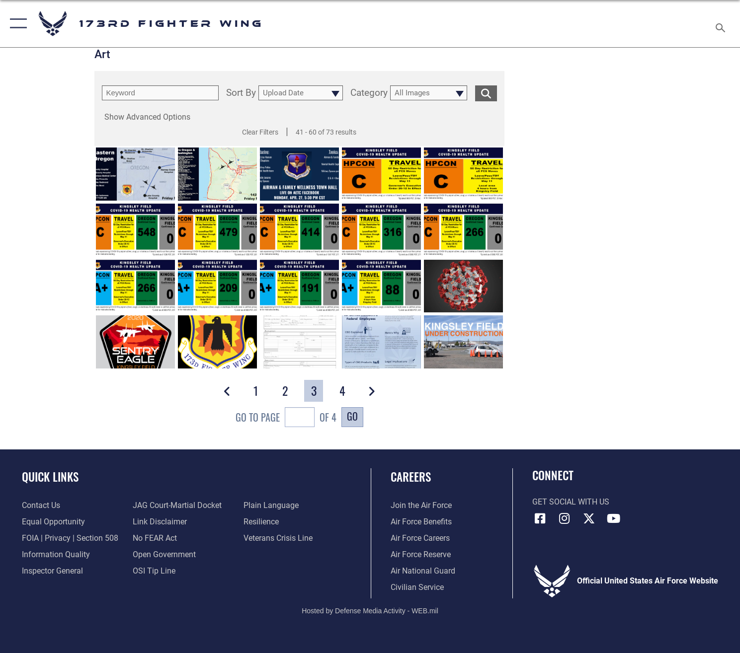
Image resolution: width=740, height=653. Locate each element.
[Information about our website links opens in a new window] (160, 521)
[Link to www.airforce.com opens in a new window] (421, 505)
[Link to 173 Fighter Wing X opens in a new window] (588, 518)
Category (369, 93)
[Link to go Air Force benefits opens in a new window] (421, 521)
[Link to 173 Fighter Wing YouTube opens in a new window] (613, 518)
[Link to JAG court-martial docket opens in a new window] (177, 505)
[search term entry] (160, 92)
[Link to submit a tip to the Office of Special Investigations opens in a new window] (154, 571)
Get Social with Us (570, 502)
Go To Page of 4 (286, 418)
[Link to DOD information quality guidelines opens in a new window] (56, 554)
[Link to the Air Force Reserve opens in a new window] (421, 554)
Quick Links (50, 476)
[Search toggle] (722, 23)
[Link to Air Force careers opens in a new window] (420, 538)
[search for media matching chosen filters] (486, 93)
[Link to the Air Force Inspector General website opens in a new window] (52, 571)
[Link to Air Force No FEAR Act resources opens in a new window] (155, 538)
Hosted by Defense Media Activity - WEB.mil (370, 611)
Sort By (241, 93)
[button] (16, 23)
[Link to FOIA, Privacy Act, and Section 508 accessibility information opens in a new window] (70, 538)
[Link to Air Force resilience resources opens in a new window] (261, 521)
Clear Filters (260, 132)
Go (352, 416)
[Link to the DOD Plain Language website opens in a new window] (271, 505)
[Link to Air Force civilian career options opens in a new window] (417, 587)
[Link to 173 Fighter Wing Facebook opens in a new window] (539, 518)
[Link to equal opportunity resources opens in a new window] (53, 521)
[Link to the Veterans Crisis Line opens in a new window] (278, 538)
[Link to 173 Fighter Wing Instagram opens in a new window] (564, 518)
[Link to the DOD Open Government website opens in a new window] (164, 554)
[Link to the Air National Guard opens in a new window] (423, 571)
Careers (411, 476)
